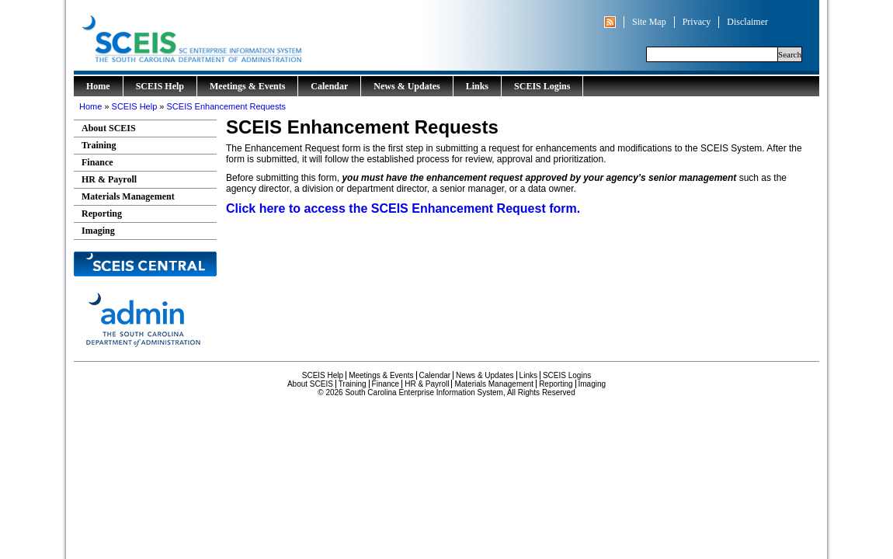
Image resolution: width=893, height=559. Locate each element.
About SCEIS (109, 128)
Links (477, 86)
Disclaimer (747, 21)
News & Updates (407, 86)
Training (99, 145)
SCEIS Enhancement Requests (226, 106)
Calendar (329, 86)
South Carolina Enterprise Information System (256, 35)
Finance (97, 162)
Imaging (98, 230)
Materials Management (128, 196)
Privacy (697, 21)
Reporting (102, 213)
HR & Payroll (109, 179)
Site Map (649, 21)
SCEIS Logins (542, 86)
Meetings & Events (247, 86)
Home (98, 86)
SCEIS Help (160, 86)
